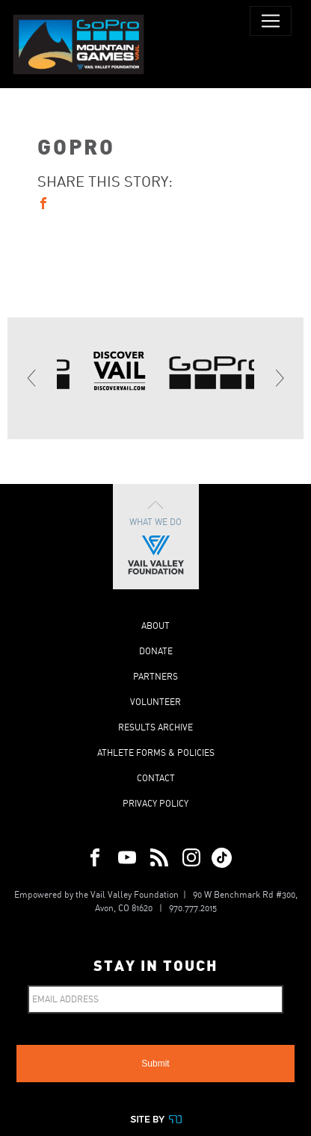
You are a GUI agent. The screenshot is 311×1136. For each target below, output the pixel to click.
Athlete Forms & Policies (156, 752)
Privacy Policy (155, 803)
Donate (156, 651)
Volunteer (155, 701)
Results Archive (155, 727)
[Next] (278, 378)
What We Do (156, 536)
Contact (156, 777)
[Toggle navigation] (271, 21)
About (155, 625)
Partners (155, 676)
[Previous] (32, 378)
